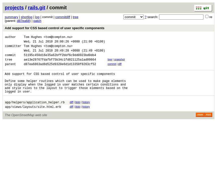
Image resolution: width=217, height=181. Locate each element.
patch (37, 21)
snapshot (119, 63)
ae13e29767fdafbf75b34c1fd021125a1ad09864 (60, 64)
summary (11, 17)
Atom (200, 126)
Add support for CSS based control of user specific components (54, 28)
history (86, 112)
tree (75, 17)
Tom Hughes (33, 37)
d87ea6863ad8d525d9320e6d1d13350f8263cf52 (60, 69)
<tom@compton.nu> (58, 37)
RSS (208, 126)
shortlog (26, 17)
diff (120, 68)
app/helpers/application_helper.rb (35, 113)
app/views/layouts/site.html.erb (33, 118)
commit (112, 68)
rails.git (36, 7)
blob (77, 112)
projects (14, 7)
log (37, 17)
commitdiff (62, 17)
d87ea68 (23, 21)
